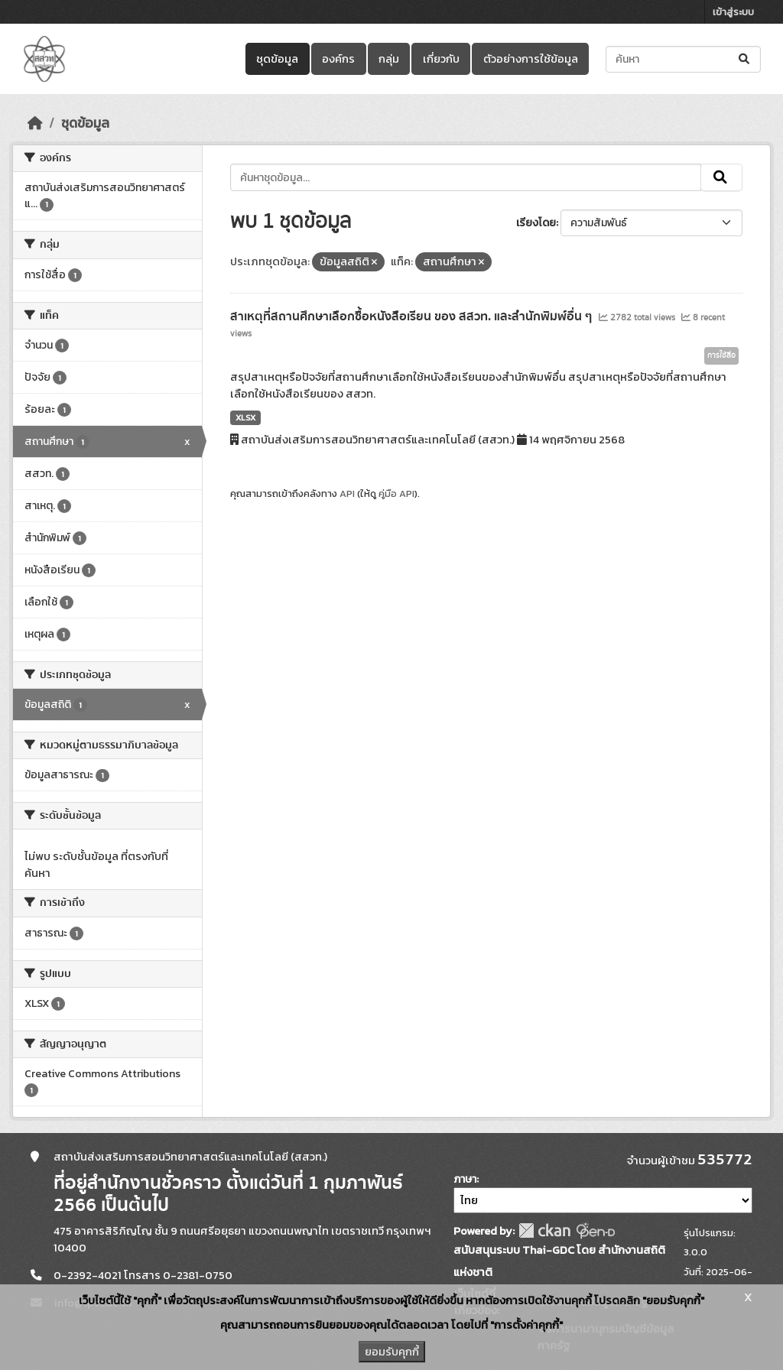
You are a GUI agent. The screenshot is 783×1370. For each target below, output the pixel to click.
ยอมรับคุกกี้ (392, 1351)
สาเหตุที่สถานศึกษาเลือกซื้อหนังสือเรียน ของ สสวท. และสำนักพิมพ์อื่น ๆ (412, 316)
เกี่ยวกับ (441, 58)
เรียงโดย (536, 223)
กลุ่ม (389, 58)
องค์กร (338, 58)
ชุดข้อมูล (277, 58)
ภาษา (464, 1179)
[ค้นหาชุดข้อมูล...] (683, 59)
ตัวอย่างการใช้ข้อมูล (530, 58)
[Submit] (745, 59)
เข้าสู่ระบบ (733, 12)
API (347, 493)
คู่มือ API (396, 493)
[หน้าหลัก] (35, 123)
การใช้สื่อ (721, 355)
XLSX (245, 417)
